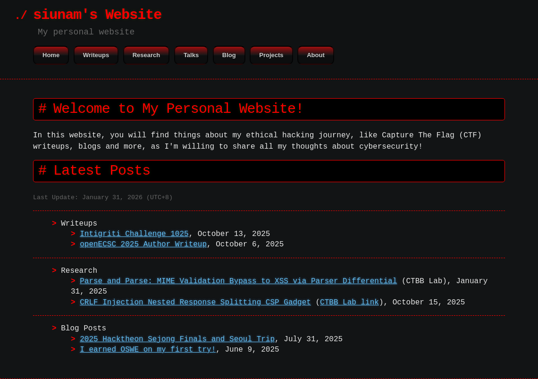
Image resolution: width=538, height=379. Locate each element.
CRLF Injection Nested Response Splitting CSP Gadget (195, 302)
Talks (191, 55)
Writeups (96, 55)
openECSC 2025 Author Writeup (143, 244)
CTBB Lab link (349, 302)
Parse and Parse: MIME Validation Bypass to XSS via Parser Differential (238, 281)
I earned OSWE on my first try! (148, 350)
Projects (271, 55)
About (316, 55)
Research (146, 55)
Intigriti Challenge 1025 (134, 234)
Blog (229, 55)
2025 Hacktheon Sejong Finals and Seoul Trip (177, 339)
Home (50, 55)
